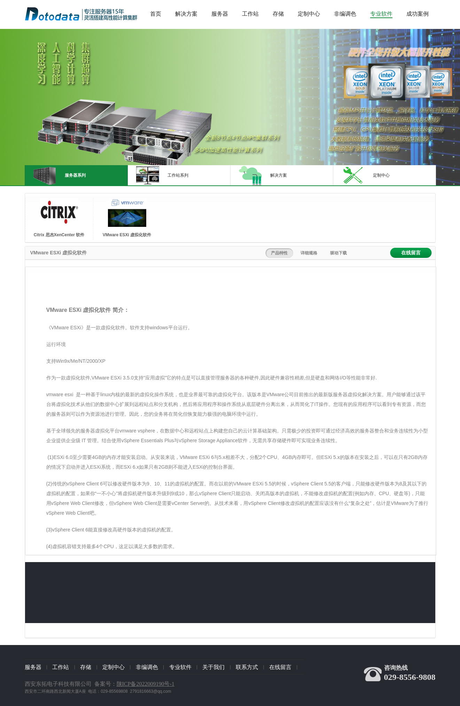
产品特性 (279, 253)
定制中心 (309, 14)
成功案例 (417, 14)
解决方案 (186, 14)
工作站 (250, 14)
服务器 (219, 14)
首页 (155, 14)
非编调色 (345, 14)
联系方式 (247, 667)
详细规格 (309, 253)
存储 (278, 14)
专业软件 (381, 14)
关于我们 (213, 667)
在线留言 (411, 252)
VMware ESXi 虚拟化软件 (127, 234)
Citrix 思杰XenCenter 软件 (59, 234)
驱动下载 (338, 253)
